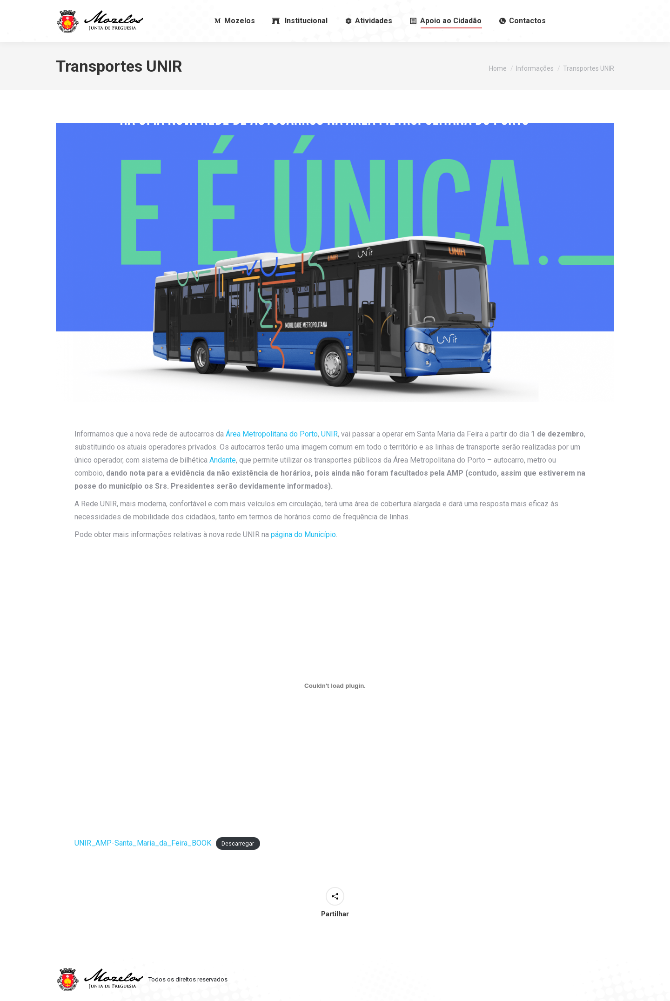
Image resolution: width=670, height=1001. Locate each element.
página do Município (303, 534)
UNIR (329, 434)
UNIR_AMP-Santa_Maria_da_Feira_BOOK (142, 843)
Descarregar (237, 843)
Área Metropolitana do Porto (272, 434)
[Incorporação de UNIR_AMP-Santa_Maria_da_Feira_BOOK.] (335, 685)
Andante (222, 460)
